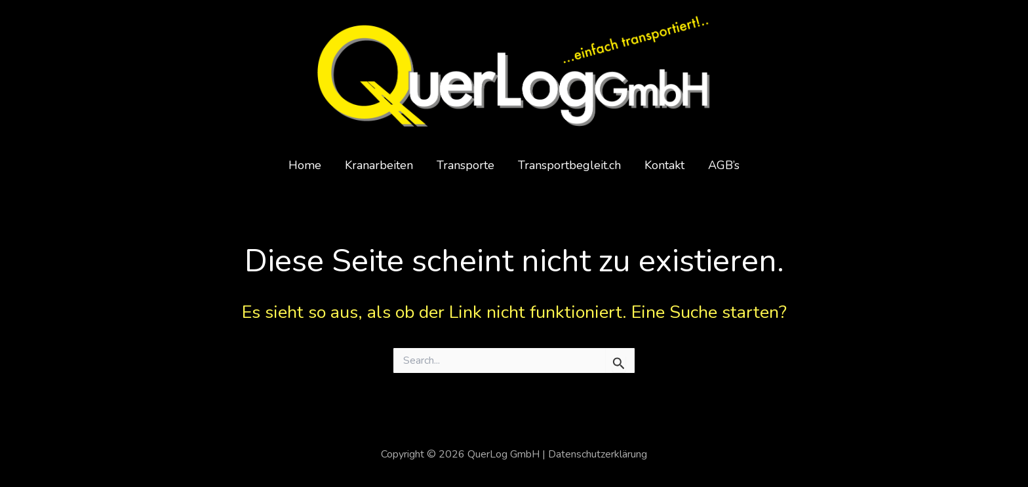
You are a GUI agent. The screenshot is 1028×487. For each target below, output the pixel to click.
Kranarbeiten (379, 165)
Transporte (465, 165)
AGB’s (724, 165)
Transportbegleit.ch (569, 165)
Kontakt (664, 165)
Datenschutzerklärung (597, 454)
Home (304, 165)
